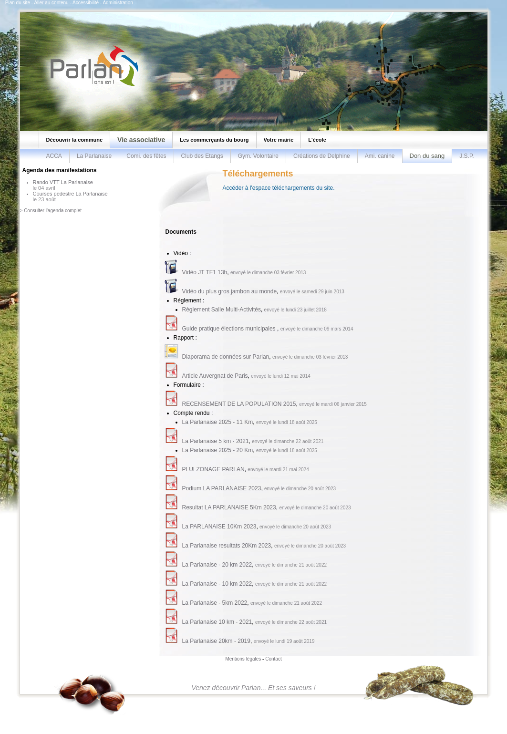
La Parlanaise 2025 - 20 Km (217, 450)
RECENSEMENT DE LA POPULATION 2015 (239, 404)
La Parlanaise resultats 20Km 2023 (226, 545)
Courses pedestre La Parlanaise (70, 193)
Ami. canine (380, 156)
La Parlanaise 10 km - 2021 (217, 622)
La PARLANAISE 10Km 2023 (219, 526)
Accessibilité (85, 2)
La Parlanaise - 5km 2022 (215, 603)
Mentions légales (243, 659)
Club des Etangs (202, 156)
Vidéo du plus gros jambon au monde (229, 291)
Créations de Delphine (321, 156)
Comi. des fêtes (146, 156)
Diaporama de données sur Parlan (225, 356)
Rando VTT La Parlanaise (63, 182)
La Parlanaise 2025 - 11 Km (217, 422)
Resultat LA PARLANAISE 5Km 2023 (229, 507)
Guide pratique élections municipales (229, 328)
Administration (118, 2)
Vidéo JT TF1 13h (205, 272)
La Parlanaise (94, 156)
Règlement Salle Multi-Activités (221, 309)
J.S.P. (466, 156)
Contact (273, 659)
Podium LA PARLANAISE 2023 (221, 488)
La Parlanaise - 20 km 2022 (217, 564)
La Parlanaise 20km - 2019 (216, 641)
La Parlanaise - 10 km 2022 (217, 583)
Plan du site (17, 2)
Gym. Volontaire (258, 156)
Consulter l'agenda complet (53, 210)
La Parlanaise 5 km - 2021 (215, 441)
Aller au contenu (51, 2)
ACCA (54, 156)
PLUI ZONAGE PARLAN (213, 469)
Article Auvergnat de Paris (215, 375)
